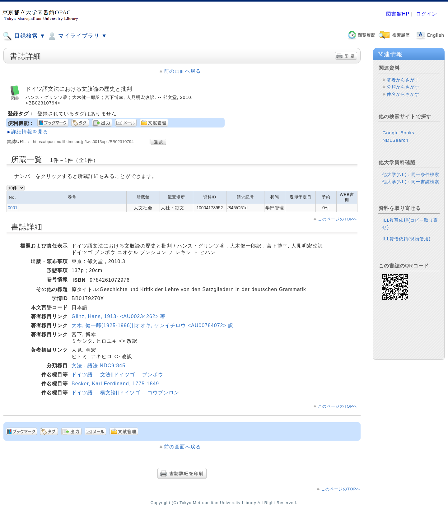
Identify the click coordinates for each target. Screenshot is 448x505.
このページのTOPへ (337, 219)
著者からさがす (403, 79)
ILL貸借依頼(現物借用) (406, 238)
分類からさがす (403, 87)
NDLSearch (395, 140)
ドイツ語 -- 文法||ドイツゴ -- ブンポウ (117, 374)
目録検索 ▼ (23, 36)
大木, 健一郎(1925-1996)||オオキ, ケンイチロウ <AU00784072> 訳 (152, 325)
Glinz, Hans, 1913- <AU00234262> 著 (119, 316)
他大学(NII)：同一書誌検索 (410, 181)
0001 (12, 207)
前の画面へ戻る (182, 71)
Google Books (398, 132)
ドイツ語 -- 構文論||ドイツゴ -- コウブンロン (125, 392)
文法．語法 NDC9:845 (98, 365)
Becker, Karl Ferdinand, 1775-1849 (115, 383)
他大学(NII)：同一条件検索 (410, 174)
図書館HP (397, 13)
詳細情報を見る (29, 131)
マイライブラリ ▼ (77, 36)
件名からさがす (403, 94)
